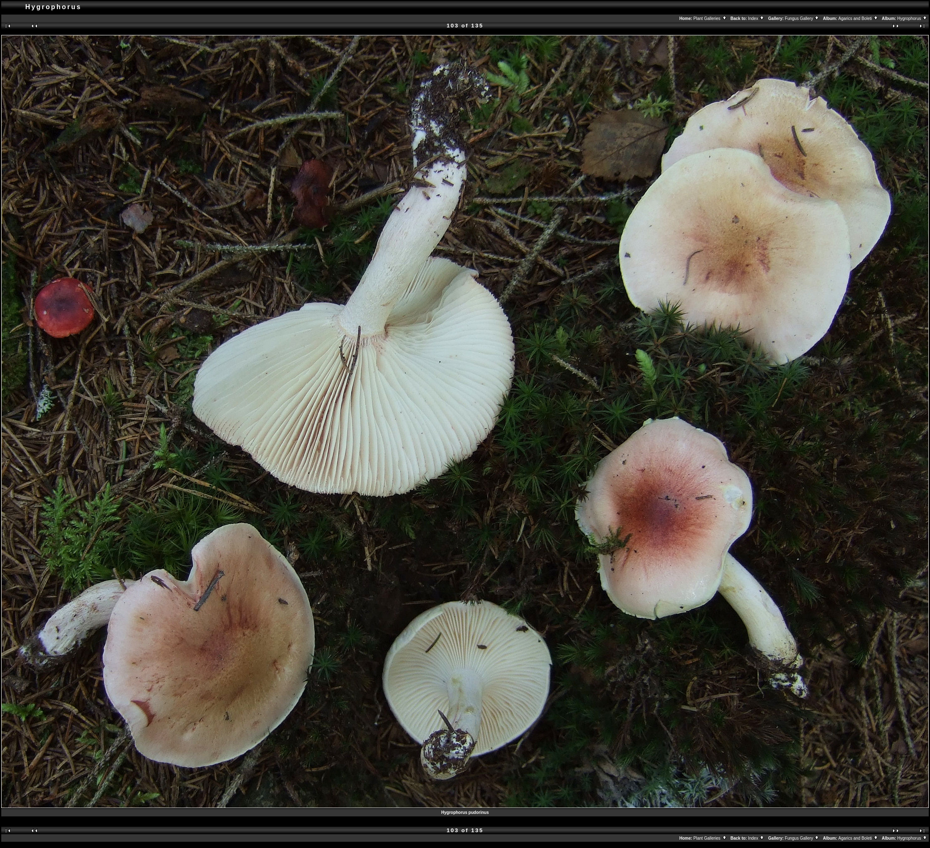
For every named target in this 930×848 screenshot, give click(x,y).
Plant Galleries (710, 18)
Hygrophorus (912, 18)
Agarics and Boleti (858, 18)
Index (756, 18)
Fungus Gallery (802, 18)
